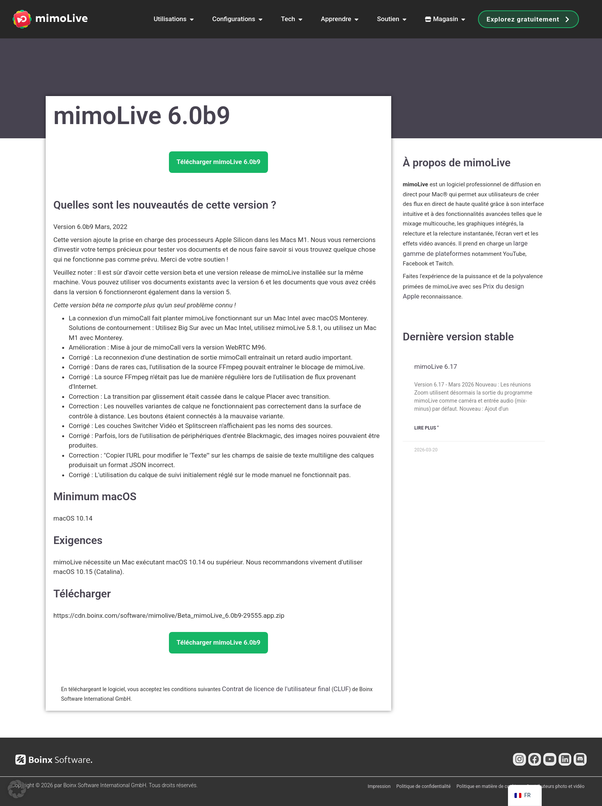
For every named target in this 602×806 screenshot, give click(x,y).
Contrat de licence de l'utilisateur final (276, 689)
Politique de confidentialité (423, 786)
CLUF (341, 689)
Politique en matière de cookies (488, 786)
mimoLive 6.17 (435, 366)
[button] (17, 789)
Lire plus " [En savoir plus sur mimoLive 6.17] (426, 428)
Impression (379, 786)
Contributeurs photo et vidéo (555, 786)
